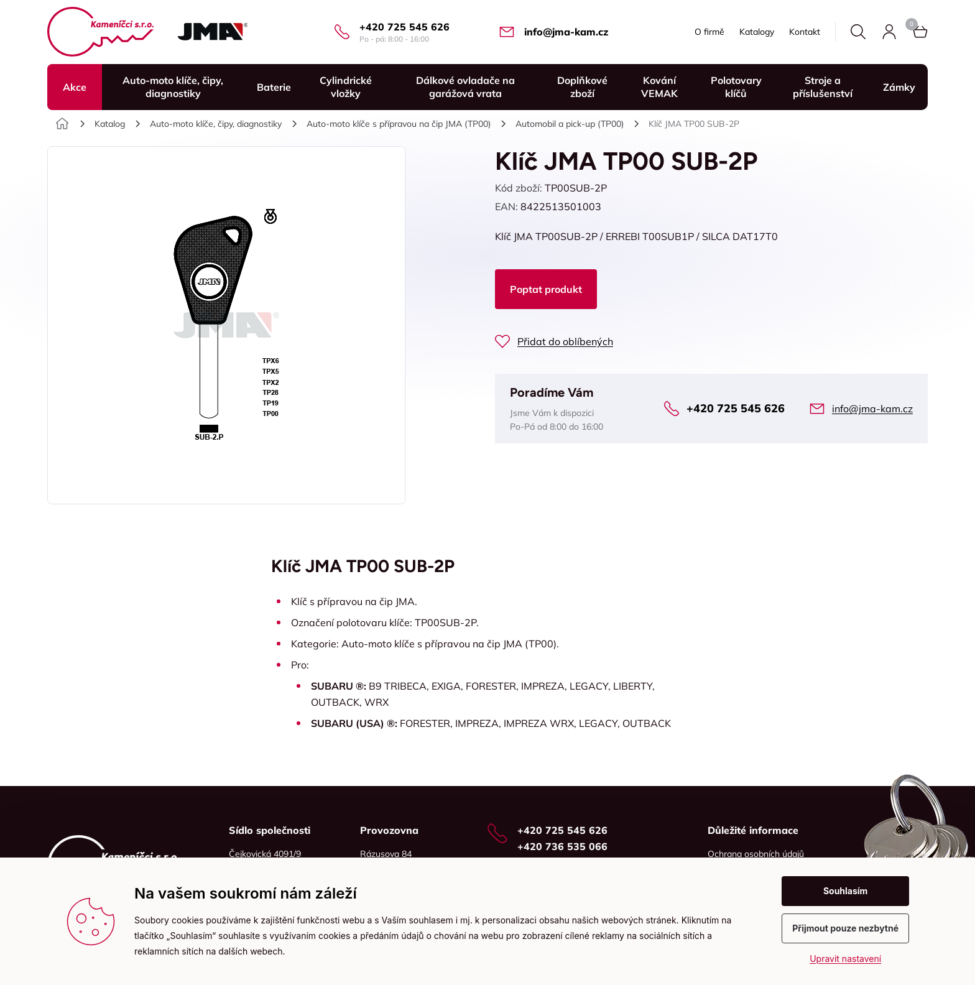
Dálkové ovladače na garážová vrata (465, 86)
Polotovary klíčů (736, 86)
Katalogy (756, 31)
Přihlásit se (889, 31)
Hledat (858, 31)
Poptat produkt (546, 289)
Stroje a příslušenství (823, 86)
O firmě (709, 31)
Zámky (899, 87)
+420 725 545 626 (404, 27)
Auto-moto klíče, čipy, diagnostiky (172, 86)
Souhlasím (845, 891)
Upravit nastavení (845, 958)
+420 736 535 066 (562, 846)
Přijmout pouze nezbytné (845, 928)
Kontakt (804, 31)
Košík (911, 24)
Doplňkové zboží (582, 86)
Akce (74, 87)
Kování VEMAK (659, 86)
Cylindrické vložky (346, 86)
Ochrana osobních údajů (756, 853)
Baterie (274, 87)
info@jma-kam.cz (566, 31)
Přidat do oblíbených (565, 341)
